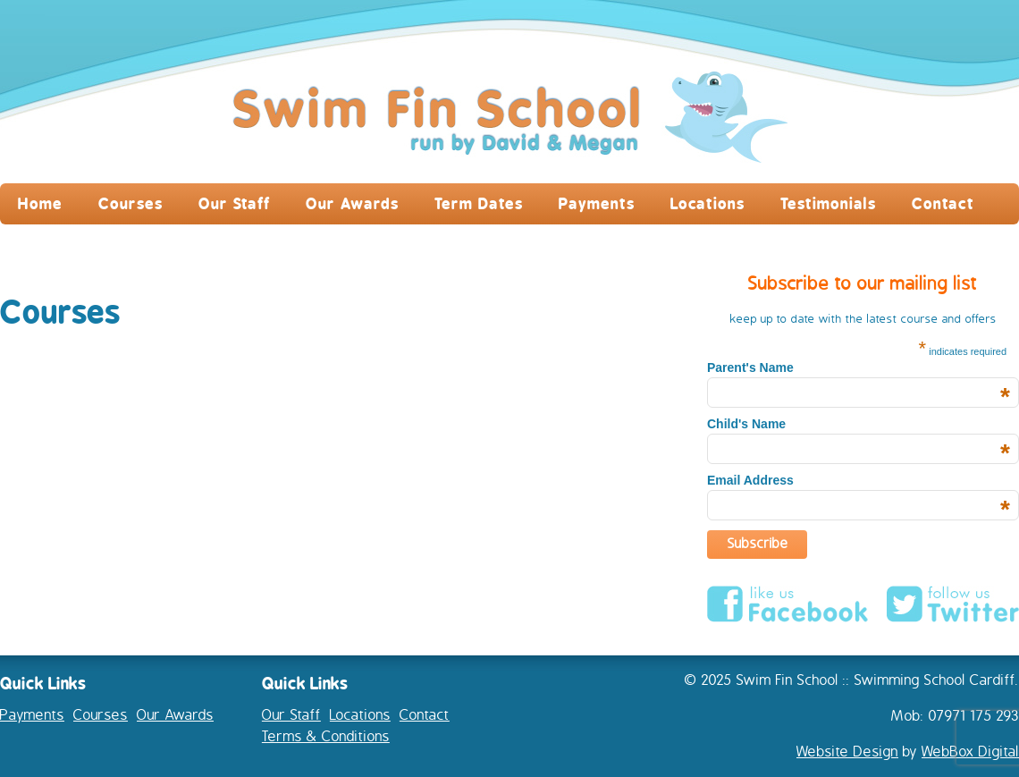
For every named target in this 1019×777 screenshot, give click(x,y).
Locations (707, 203)
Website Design (847, 752)
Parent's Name (858, 367)
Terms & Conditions (326, 737)
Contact (943, 203)
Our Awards (352, 203)
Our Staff (234, 203)
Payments (597, 203)
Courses (130, 203)
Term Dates (478, 203)
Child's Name (858, 424)
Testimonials (828, 203)
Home (40, 203)
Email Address (858, 480)
